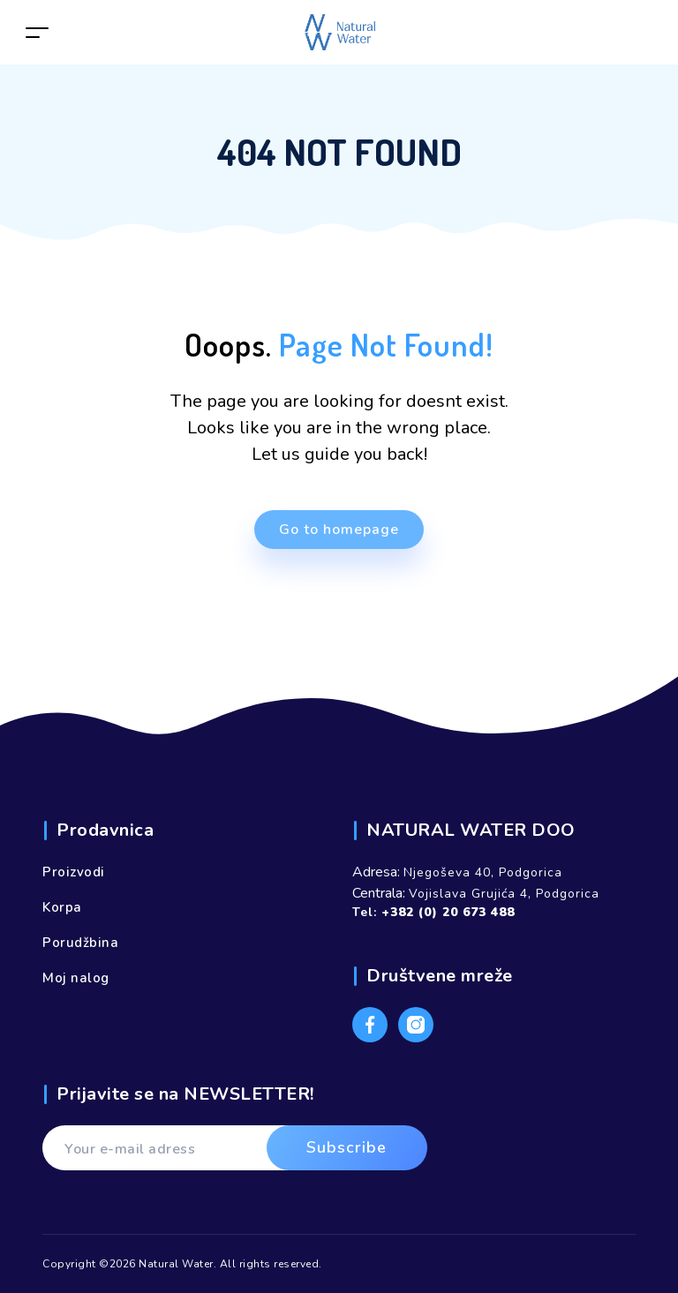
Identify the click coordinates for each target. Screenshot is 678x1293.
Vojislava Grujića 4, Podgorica (504, 893)
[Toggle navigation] (37, 32)
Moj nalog (75, 978)
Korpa (62, 907)
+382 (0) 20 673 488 (448, 912)
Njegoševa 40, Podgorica (482, 872)
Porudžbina (80, 942)
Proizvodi (73, 872)
